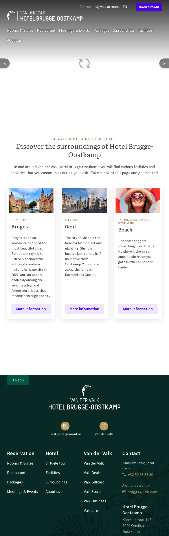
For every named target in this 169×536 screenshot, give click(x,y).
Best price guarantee (65, 429)
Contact (85, 6)
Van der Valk (104, 429)
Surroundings (124, 30)
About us (14, 40)
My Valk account (107, 6)
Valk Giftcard (94, 482)
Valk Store (92, 491)
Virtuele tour (56, 463)
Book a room (149, 7)
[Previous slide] (5, 63)
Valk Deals (92, 472)
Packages (101, 30)
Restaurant (46, 30)
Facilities (145, 30)
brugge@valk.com (139, 491)
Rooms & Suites (20, 30)
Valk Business (95, 500)
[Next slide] (164, 63)
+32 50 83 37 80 (137, 474)
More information (31, 308)
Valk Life (91, 510)
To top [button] (18, 380)
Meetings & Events (74, 30)
